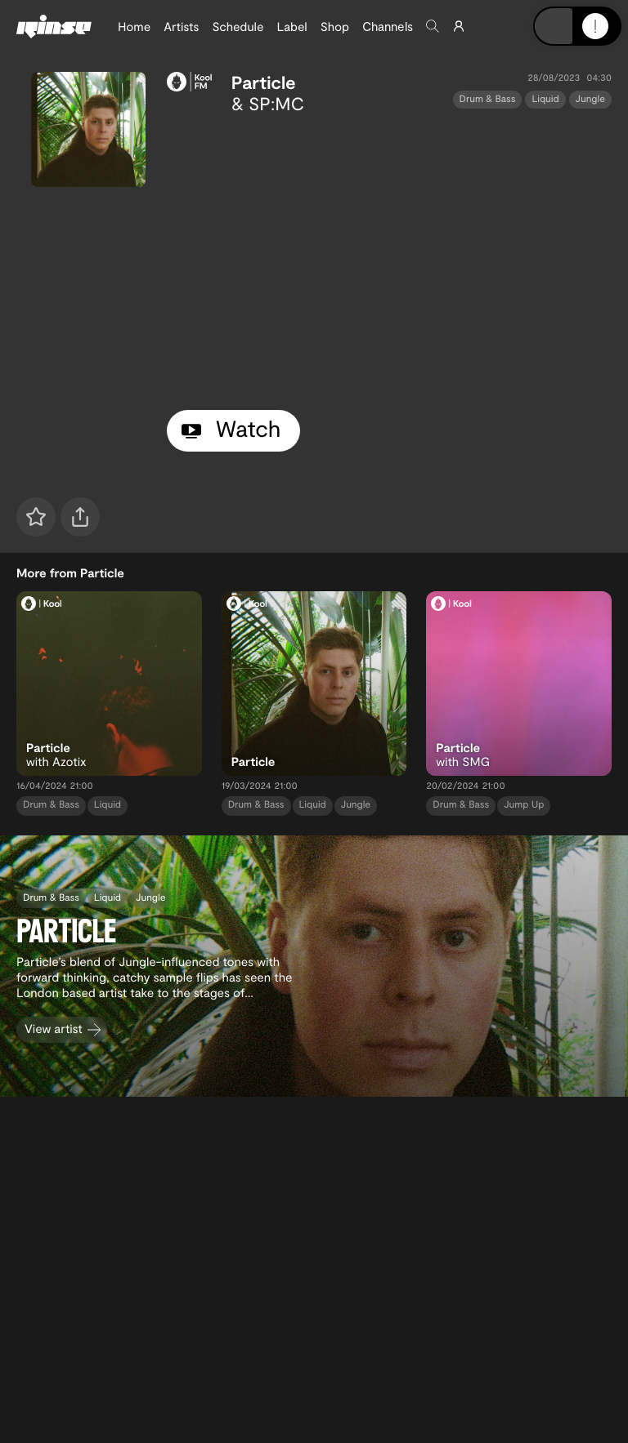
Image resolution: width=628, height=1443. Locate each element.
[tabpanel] (389, 259)
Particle (263, 82)
